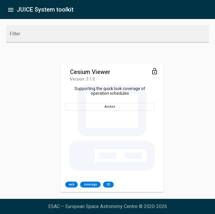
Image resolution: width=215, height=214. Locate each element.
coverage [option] (40, 185)
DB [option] (166, 185)
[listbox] (39, 184)
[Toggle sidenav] (11, 9)
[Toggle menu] (103, 71)
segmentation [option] (145, 185)
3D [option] (58, 185)
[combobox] (107, 36)
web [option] (21, 185)
